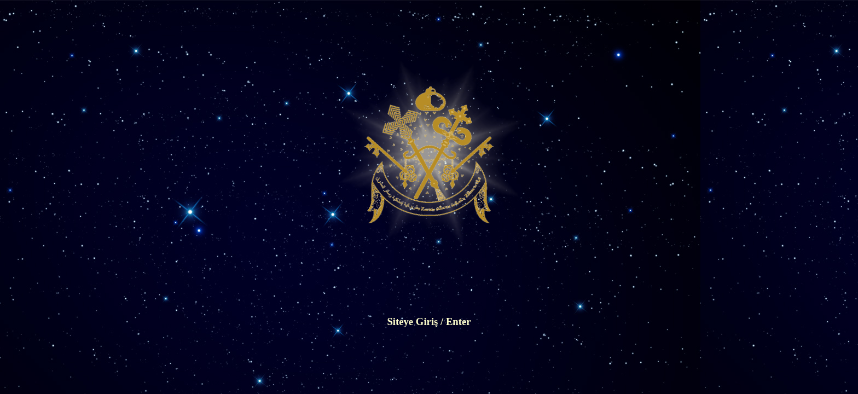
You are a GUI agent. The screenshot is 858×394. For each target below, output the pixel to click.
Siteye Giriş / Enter (429, 321)
